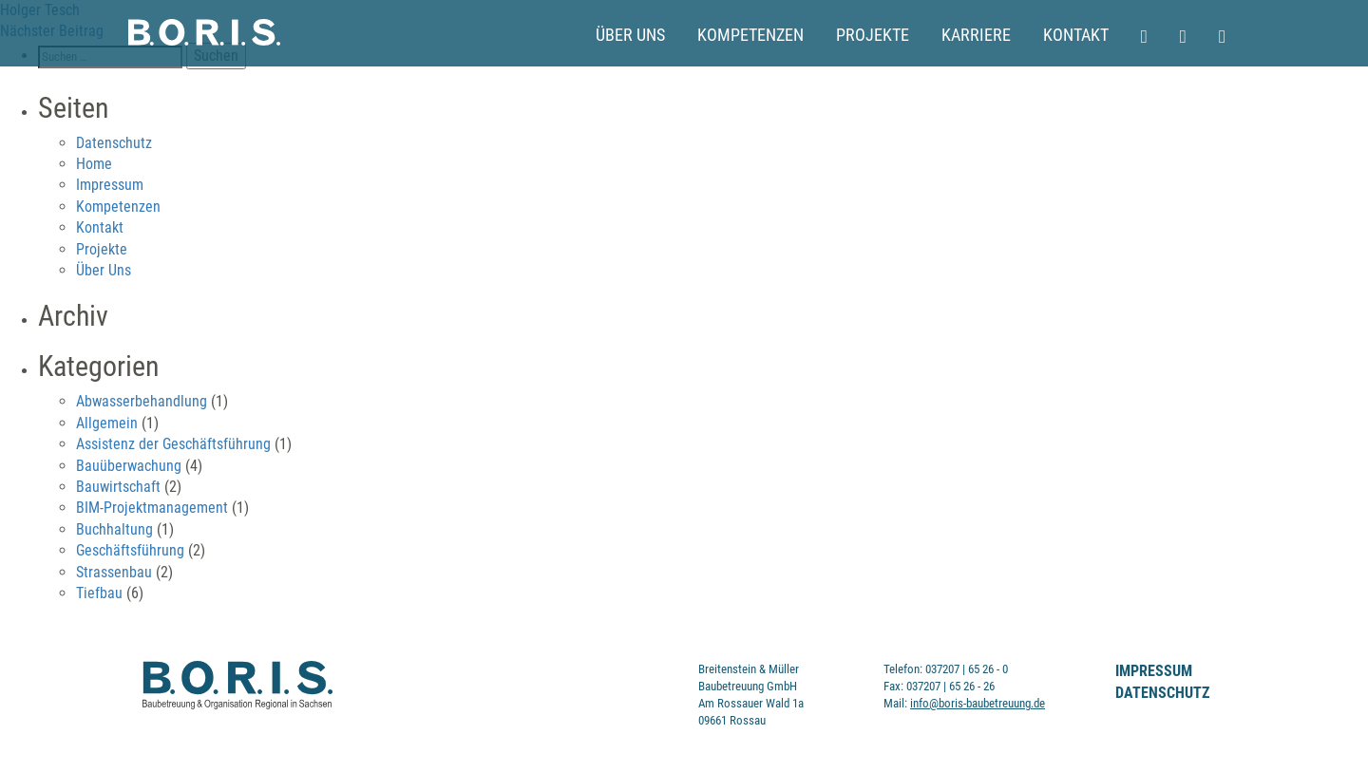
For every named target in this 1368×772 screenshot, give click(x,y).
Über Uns (630, 35)
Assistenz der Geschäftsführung (173, 444)
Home (94, 164)
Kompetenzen (750, 35)
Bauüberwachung (128, 466)
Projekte (872, 35)
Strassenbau (114, 572)
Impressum (109, 185)
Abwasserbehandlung (141, 401)
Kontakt (1076, 35)
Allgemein (107, 423)
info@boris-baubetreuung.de (977, 703)
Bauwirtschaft (118, 487)
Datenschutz (114, 143)
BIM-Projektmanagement (152, 508)
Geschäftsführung (130, 550)
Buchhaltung (114, 529)
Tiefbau (99, 593)
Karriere (976, 35)
